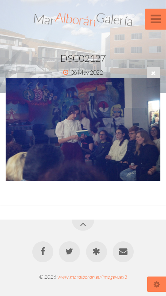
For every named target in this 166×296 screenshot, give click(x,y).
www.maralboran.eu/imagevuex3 (92, 277)
